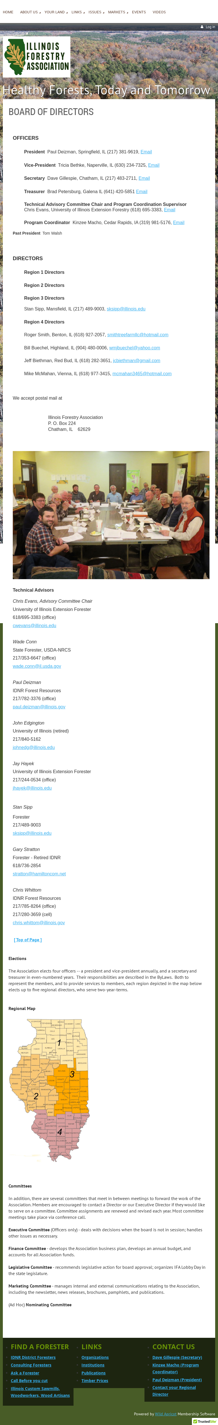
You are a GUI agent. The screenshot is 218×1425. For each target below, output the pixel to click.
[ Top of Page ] (28, 939)
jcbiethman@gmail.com (136, 360)
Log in (210, 26)
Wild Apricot (166, 1413)
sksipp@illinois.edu (126, 308)
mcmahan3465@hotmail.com (141, 373)
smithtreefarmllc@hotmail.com (137, 334)
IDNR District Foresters (33, 1357)
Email (146, 151)
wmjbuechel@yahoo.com (134, 347)
